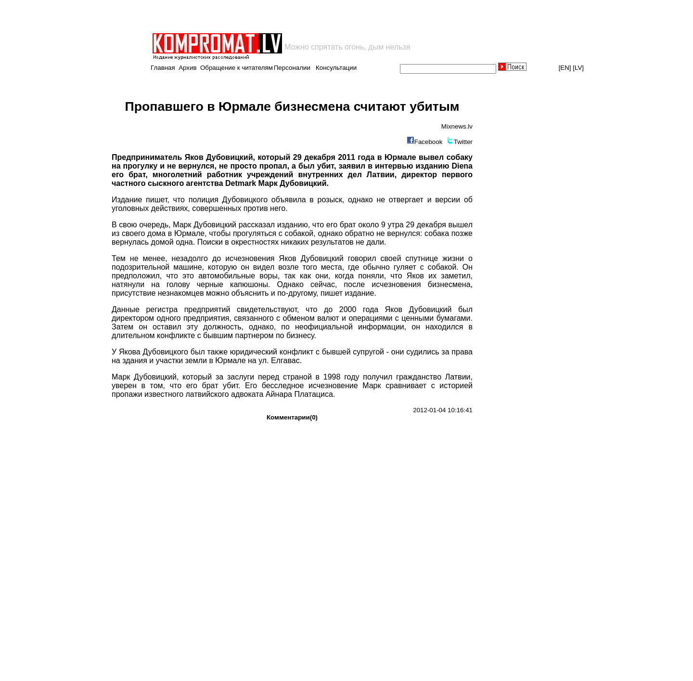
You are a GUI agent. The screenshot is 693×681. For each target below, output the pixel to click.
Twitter (463, 141)
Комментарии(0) (292, 417)
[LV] (578, 67)
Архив (187, 67)
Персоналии (292, 67)
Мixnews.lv (457, 126)
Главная (163, 67)
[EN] (565, 67)
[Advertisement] (263, 16)
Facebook (428, 141)
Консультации (336, 67)
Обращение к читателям (236, 67)
